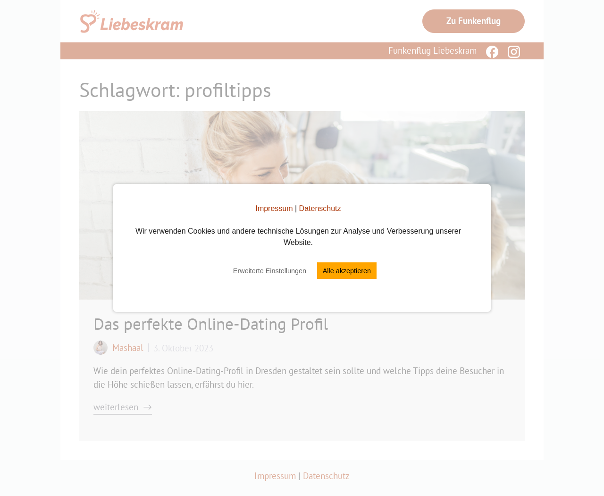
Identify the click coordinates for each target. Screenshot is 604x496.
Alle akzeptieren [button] (347, 271)
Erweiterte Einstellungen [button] (269, 271)
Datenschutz (320, 208)
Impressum (274, 208)
